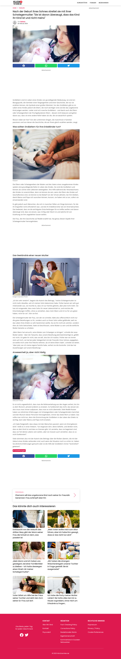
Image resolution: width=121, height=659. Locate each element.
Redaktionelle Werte (68, 632)
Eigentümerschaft (67, 636)
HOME (14, 8)
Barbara (22, 21)
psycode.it (47, 632)
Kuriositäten (82, 3)
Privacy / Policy (94, 628)
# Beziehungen (19, 450)
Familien (93, 3)
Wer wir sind (48, 624)
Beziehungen (103, 3)
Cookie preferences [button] (95, 632)
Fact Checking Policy (68, 624)
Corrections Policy (67, 628)
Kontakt (46, 628)
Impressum (92, 624)
